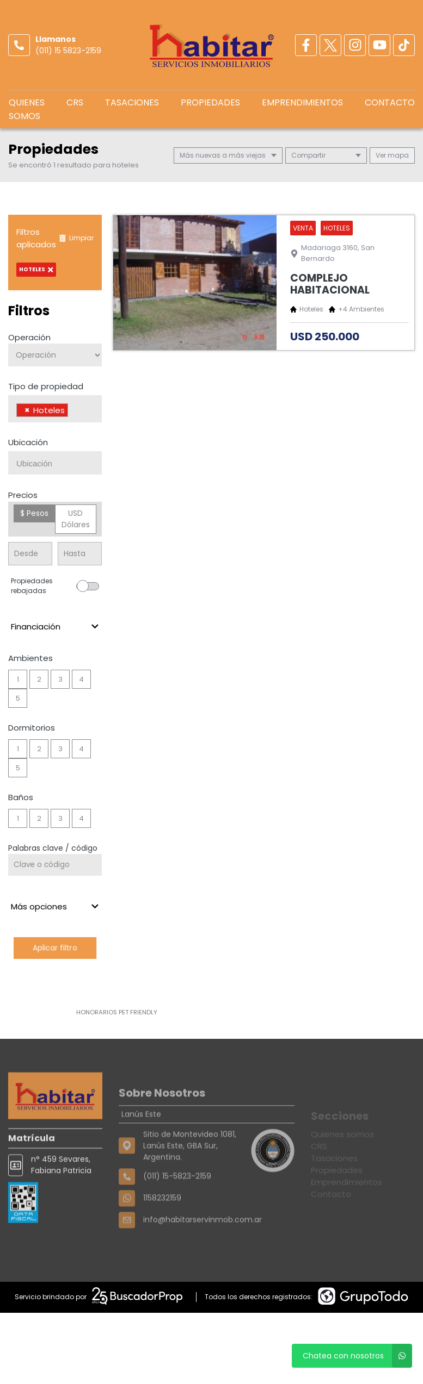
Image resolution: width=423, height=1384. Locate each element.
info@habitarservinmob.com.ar (202, 1249)
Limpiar (76, 237)
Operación (29, 337)
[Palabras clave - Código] (55, 865)
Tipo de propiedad (45, 386)
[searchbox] (74, 411)
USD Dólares (76, 519)
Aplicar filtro (55, 948)
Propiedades (210, 102)
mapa (392, 155)
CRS (74, 102)
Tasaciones (132, 102)
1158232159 (162, 1227)
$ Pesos (34, 513)
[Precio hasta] (80, 553)
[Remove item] (27, 410)
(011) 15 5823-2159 (68, 50)
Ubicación (28, 442)
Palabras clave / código (52, 848)
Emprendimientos (302, 102)
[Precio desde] (30, 553)
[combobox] (55, 408)
